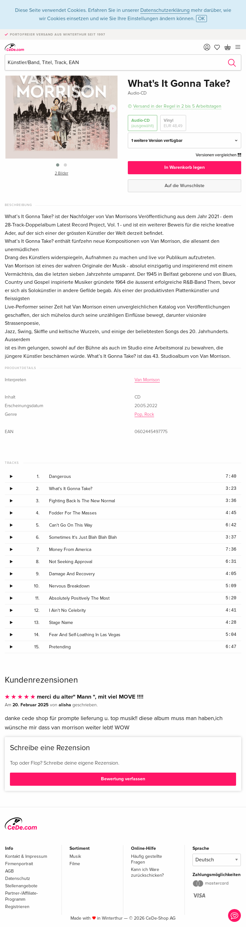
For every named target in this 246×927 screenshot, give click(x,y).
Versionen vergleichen (218, 155)
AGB (9, 871)
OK (201, 18)
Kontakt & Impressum (26, 856)
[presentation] (113, 108)
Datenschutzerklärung (165, 10)
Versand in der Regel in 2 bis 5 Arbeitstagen (177, 106)
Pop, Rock (144, 414)
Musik (75, 856)
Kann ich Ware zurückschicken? (147, 872)
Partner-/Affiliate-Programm (21, 896)
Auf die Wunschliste (184, 185)
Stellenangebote (21, 886)
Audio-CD (142, 123)
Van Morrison (147, 380)
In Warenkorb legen (184, 167)
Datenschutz (17, 878)
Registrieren (17, 906)
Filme (75, 863)
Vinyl (173, 123)
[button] (58, 165)
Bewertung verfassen (123, 779)
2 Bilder (61, 173)
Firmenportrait (19, 863)
